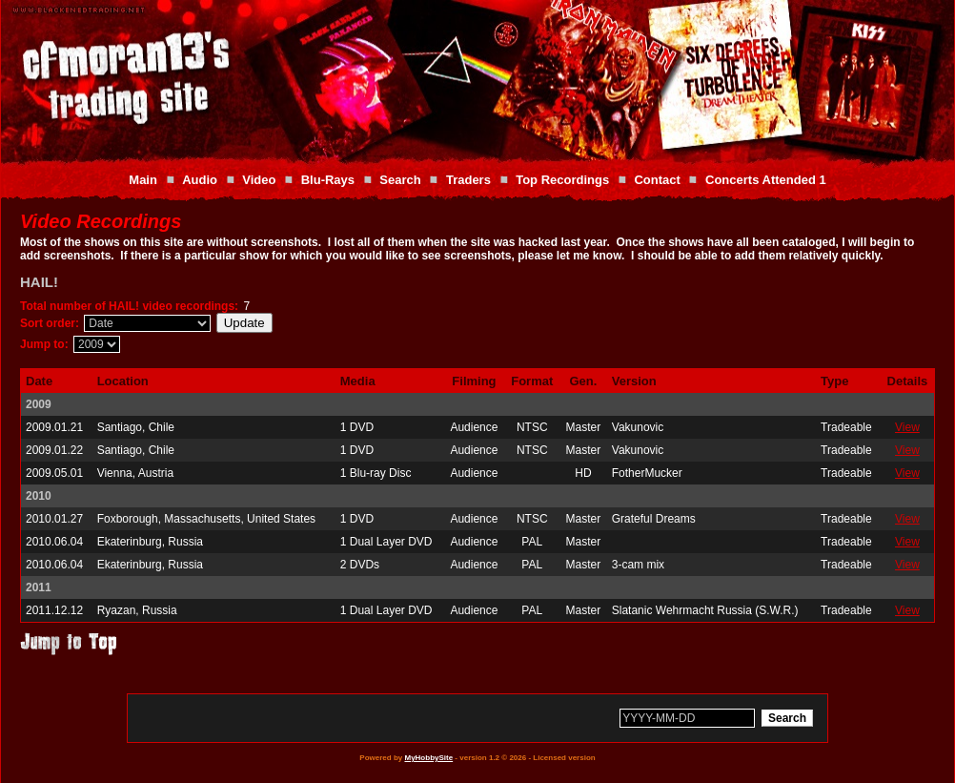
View (907, 427)
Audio (199, 180)
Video (258, 180)
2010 (38, 496)
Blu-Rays (328, 180)
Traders (468, 180)
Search (399, 180)
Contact (657, 180)
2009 (38, 404)
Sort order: (49, 323)
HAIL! (39, 282)
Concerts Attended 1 (765, 180)
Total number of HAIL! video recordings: (129, 306)
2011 (38, 587)
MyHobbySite (428, 757)
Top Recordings (562, 180)
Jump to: (44, 344)
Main (143, 180)
